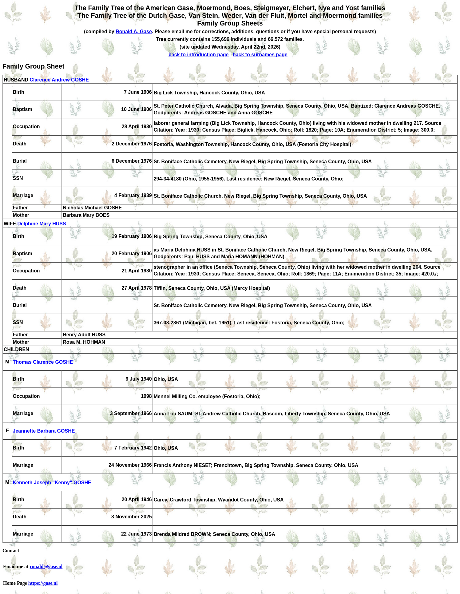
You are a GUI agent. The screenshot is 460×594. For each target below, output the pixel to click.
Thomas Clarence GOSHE (43, 362)
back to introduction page (199, 54)
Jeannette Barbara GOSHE (44, 431)
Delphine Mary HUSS (41, 224)
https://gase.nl (43, 583)
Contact (10, 550)
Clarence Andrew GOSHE (59, 79)
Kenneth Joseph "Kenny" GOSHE (52, 482)
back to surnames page (260, 54)
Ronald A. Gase (134, 31)
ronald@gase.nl (46, 566)
